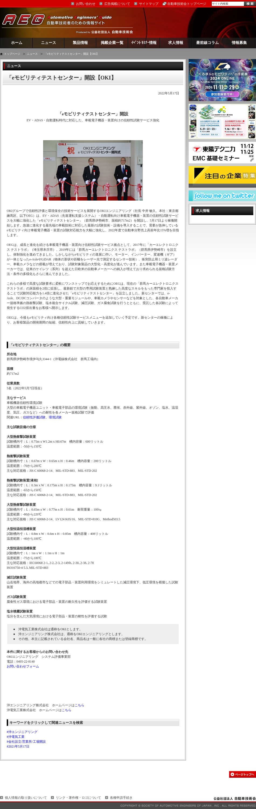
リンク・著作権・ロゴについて (78, 798)
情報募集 (239, 43)
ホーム (16, 43)
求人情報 (175, 43)
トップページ (12, 53)
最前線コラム (207, 43)
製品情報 (80, 43)
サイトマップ (148, 4)
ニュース (48, 43)
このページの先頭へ (242, 774)
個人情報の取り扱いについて (26, 798)
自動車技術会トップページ (186, 4)
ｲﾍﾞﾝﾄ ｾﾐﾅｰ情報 (144, 43)
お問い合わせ (85, 4)
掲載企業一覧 (112, 43)
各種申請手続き (121, 798)
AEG (60, 22)
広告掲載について (117, 4)
